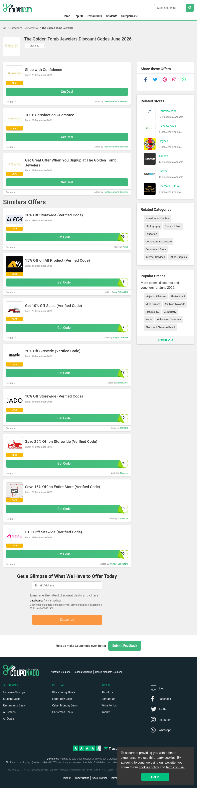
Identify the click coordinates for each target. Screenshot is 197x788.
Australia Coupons (60, 672)
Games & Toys (173, 226)
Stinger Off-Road (120, 337)
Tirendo (163, 156)
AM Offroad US (121, 292)
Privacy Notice (81, 778)
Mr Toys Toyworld (175, 304)
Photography (153, 226)
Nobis (149, 319)
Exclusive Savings (14, 692)
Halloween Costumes (169, 319)
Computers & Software (159, 241)
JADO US (124, 428)
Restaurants (94, 16)
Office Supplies (178, 256)
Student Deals (11, 698)
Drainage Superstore (119, 564)
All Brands (9, 712)
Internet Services (155, 256)
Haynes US (165, 141)
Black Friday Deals (63, 692)
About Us (107, 692)
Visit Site (34, 45)
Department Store (156, 249)
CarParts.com (167, 111)
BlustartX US (122, 383)
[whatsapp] (184, 80)
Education (151, 233)
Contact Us (108, 698)
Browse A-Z (165, 340)
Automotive (32, 27)
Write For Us (109, 705)
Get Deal (67, 92)
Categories (128, 16)
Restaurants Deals (14, 705)
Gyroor (163, 171)
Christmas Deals (62, 712)
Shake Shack (178, 296)
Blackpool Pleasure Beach (161, 327)
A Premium (123, 519)
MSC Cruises (153, 304)
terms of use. (175, 767)
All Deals (8, 718)
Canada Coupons (83, 672)
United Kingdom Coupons (108, 672)
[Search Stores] (190, 8)
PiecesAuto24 (167, 126)
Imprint (106, 712)
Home (66, 16)
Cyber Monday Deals (65, 705)
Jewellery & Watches (157, 218)
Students (111, 16)
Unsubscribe (36, 600)
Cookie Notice (99, 778)
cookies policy (149, 767)
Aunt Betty (170, 311)
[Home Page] (6, 28)
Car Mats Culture (169, 186)
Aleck (125, 247)
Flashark (124, 473)
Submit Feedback (124, 646)
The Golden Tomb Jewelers (57, 27)
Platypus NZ (153, 311)
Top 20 (78, 16)
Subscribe (67, 620)
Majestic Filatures (156, 296)
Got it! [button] (155, 777)
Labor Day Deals (62, 698)
